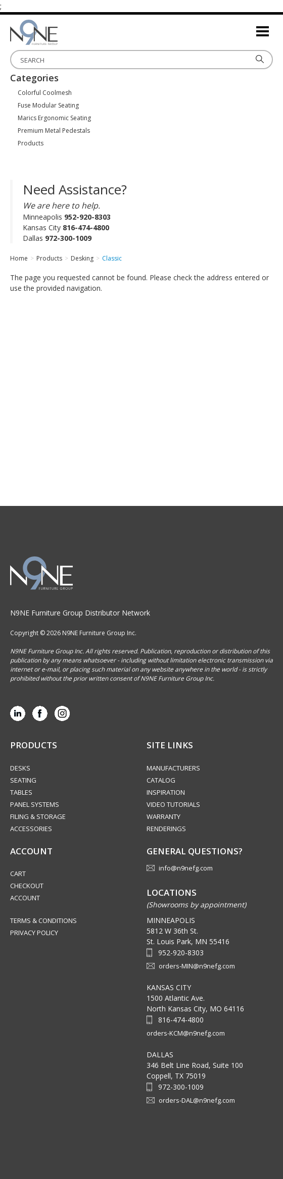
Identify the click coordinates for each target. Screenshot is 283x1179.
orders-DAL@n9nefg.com (197, 1100)
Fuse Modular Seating (48, 105)
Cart (18, 873)
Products (30, 143)
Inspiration (166, 792)
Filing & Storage (38, 816)
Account (25, 897)
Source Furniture (60, 32)
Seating (23, 780)
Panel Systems (34, 804)
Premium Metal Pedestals (54, 130)
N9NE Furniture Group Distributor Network (80, 613)
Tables (21, 792)
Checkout (26, 885)
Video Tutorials (173, 804)
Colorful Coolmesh (45, 92)
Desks (20, 768)
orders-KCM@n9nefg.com (186, 1033)
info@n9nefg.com (186, 868)
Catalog (161, 780)
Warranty (163, 816)
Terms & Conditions (43, 920)
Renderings (166, 828)
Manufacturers (173, 768)
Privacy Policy (34, 932)
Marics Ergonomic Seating (54, 118)
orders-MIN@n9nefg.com (197, 965)
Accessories (31, 828)
